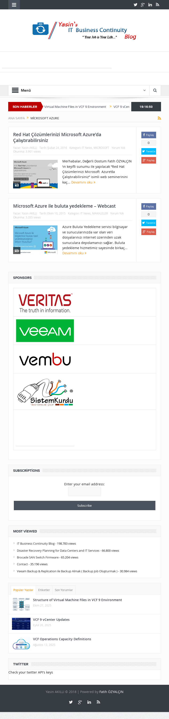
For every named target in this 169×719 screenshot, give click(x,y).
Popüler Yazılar (23, 590)
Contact (22, 564)
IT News (87, 148)
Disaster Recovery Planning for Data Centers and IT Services (58, 550)
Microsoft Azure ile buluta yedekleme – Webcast (64, 206)
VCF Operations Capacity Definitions (62, 639)
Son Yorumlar (64, 590)
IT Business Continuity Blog (36, 543)
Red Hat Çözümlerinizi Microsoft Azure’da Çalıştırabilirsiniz (57, 137)
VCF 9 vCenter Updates (51, 619)
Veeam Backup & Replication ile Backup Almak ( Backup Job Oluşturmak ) (67, 571)
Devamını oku (83, 182)
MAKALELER (100, 213)
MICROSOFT (101, 148)
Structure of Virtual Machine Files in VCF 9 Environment (68, 107)
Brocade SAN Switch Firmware (38, 557)
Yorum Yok (118, 148)
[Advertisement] (57, 61)
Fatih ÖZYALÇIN (111, 691)
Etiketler (44, 590)
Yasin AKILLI (29, 148)
